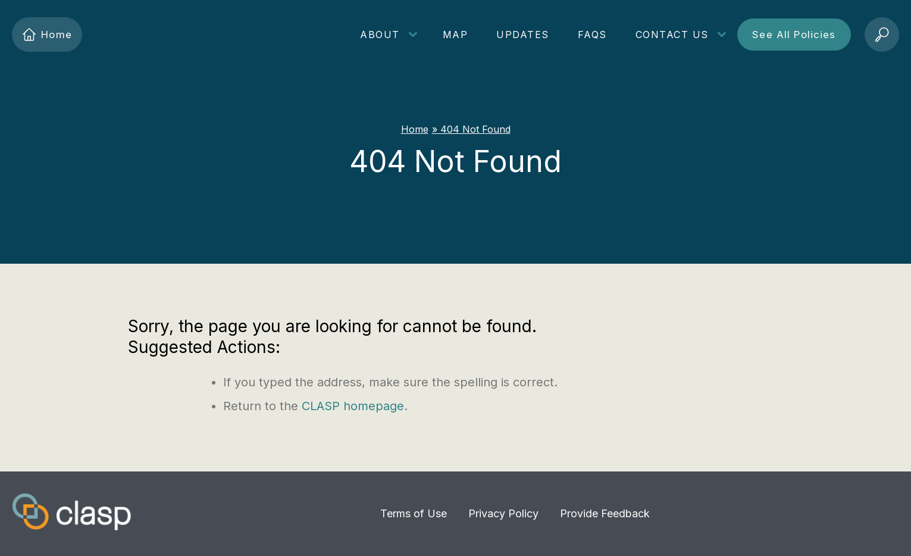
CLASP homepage (353, 406)
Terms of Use (413, 513)
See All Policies (793, 34)
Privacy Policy (503, 513)
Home (47, 34)
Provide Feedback (605, 513)
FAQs (592, 34)
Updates (522, 34)
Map (455, 34)
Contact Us (672, 34)
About (380, 34)
